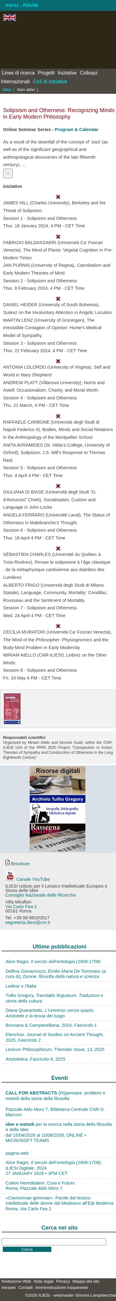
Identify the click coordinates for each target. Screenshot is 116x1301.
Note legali (44, 1281)
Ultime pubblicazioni (59, 947)
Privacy (63, 1281)
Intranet (9, 1287)
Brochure (17, 863)
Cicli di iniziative (50, 81)
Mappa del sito (85, 1281)
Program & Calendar (76, 129)
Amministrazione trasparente (61, 1287)
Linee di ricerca (18, 72)
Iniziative (67, 72)
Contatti (25, 1287)
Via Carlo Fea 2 (21, 906)
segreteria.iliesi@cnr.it (27, 922)
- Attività (28, 5)
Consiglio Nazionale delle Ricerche (40, 895)
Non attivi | (27, 89)
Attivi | (8, 89)
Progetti (46, 72)
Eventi (59, 1078)
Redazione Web (16, 1281)
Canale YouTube (27, 879)
